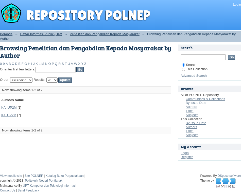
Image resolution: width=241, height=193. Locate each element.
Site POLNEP (34, 176)
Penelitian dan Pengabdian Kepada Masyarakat (105, 34)
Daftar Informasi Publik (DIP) (41, 34)
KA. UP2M (9, 107)
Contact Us (7, 190)
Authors (191, 107)
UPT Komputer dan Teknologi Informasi (49, 185)
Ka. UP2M (8, 115)
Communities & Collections (205, 99)
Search (189, 65)
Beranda (6, 34)
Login (237, 4)
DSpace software (229, 176)
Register (187, 157)
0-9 (2, 64)
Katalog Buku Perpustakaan (65, 176)
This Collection (195, 69)
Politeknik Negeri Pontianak (43, 180)
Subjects (192, 115)
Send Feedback (28, 190)
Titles (190, 111)
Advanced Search (194, 76)
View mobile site (11, 176)
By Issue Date (196, 103)
